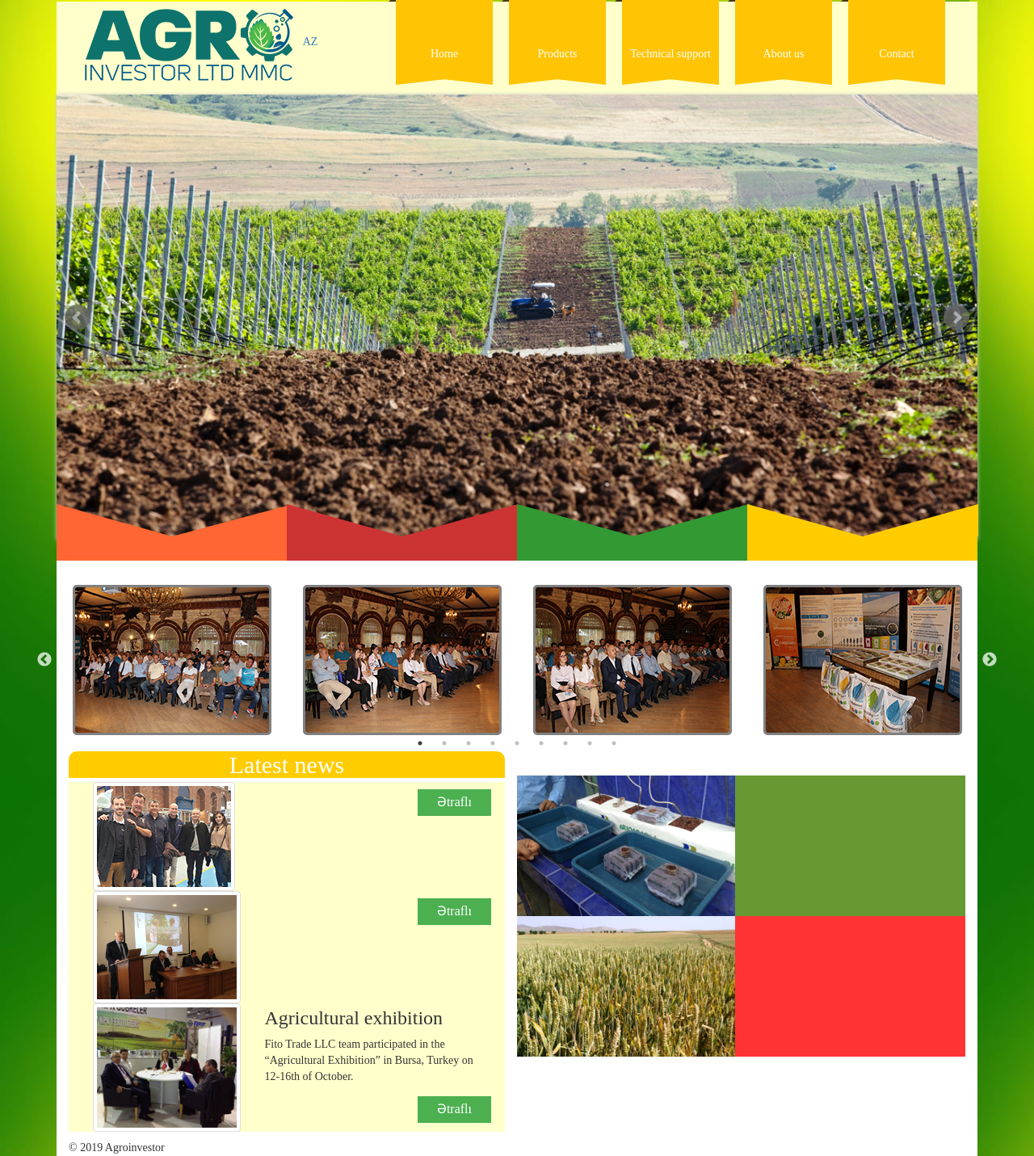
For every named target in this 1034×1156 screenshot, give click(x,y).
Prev (77, 317)
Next (956, 317)
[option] (172, 668)
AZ (310, 42)
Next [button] (989, 660)
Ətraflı (454, 802)
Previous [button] (44, 660)
